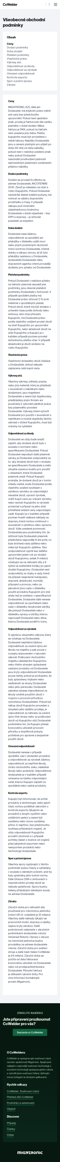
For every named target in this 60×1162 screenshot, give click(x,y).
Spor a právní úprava (19, 81)
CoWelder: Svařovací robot (23, 1091)
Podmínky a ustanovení (20, 1102)
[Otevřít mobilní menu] (55, 4)
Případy (11, 1123)
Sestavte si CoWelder (30, 1032)
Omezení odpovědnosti (21, 73)
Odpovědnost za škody (21, 66)
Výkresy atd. (14, 62)
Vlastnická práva (17, 58)
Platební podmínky (18, 55)
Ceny (10, 43)
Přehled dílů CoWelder (20, 1097)
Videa (10, 1134)
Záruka (11, 84)
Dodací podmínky (17, 47)
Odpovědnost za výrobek (22, 69)
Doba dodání (14, 51)
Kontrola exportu (17, 77)
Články (11, 1129)
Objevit (11, 1108)
